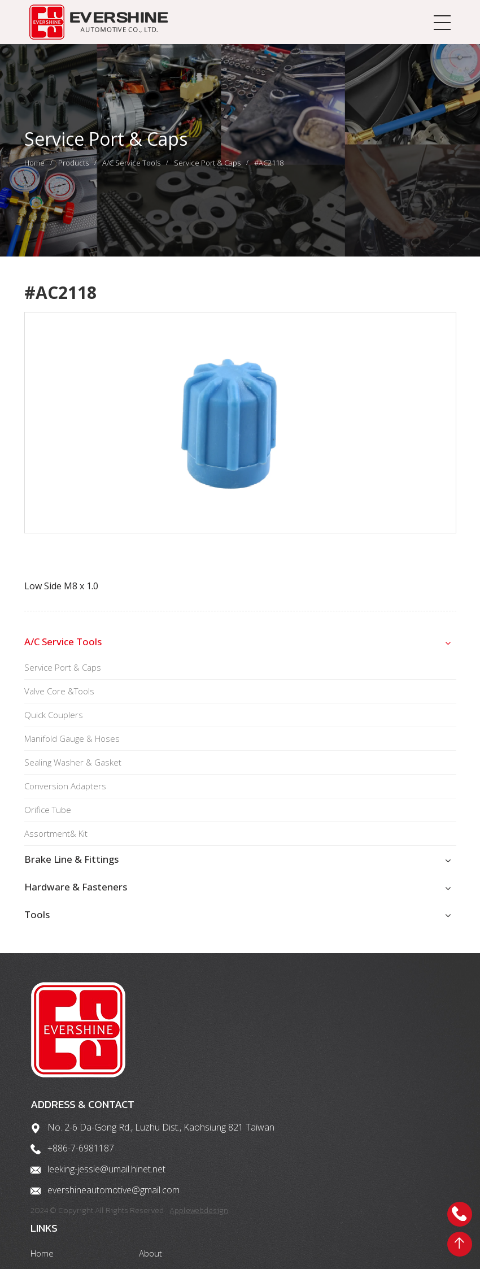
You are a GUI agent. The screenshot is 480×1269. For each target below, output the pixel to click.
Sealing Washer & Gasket (72, 770)
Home (34, 167)
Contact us (312, 1211)
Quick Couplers (53, 723)
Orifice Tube (47, 818)
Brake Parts (400, 1157)
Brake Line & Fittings (71, 867)
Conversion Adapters (65, 794)
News (389, 1211)
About (390, 1136)
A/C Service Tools (131, 167)
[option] (240, 431)
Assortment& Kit (56, 842)
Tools (37, 922)
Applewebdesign (201, 1234)
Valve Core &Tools (59, 699)
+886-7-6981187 (82, 1171)
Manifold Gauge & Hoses (72, 747)
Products (73, 167)
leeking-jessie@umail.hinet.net (108, 1192)
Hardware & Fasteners (75, 895)
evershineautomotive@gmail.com (115, 1213)
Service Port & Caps (207, 167)
